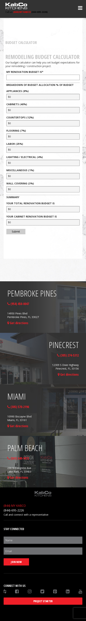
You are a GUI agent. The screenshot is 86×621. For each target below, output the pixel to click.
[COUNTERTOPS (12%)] (43, 123)
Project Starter (43, 601)
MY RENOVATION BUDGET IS (24, 72)
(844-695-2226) (26, 12)
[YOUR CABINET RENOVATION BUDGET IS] (43, 222)
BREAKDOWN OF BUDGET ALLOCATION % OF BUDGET (40, 85)
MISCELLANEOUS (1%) (20, 170)
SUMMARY (12, 197)
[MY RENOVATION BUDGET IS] (43, 77)
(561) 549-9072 (18, 458)
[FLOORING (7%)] (43, 136)
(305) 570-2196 (18, 407)
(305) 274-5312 (68, 355)
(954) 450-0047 (18, 304)
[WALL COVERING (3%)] (43, 189)
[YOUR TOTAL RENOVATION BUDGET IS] (43, 209)
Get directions (17, 323)
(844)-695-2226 (14, 510)
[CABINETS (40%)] (43, 110)
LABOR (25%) (14, 144)
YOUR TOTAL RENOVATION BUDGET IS (30, 203)
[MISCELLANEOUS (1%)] (43, 176)
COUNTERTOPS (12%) (20, 117)
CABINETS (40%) (16, 104)
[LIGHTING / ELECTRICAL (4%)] (43, 163)
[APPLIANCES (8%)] (43, 97)
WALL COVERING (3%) (20, 183)
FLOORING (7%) (16, 130)
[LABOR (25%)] (43, 150)
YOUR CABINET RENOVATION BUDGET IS (31, 216)
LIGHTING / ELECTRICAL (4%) (24, 157)
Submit (16, 231)
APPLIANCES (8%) (17, 91)
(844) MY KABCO (15, 506)
